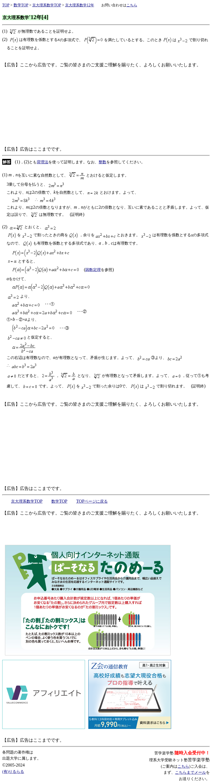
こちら (183, 766)
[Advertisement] (106, 107)
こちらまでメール (190, 772)
